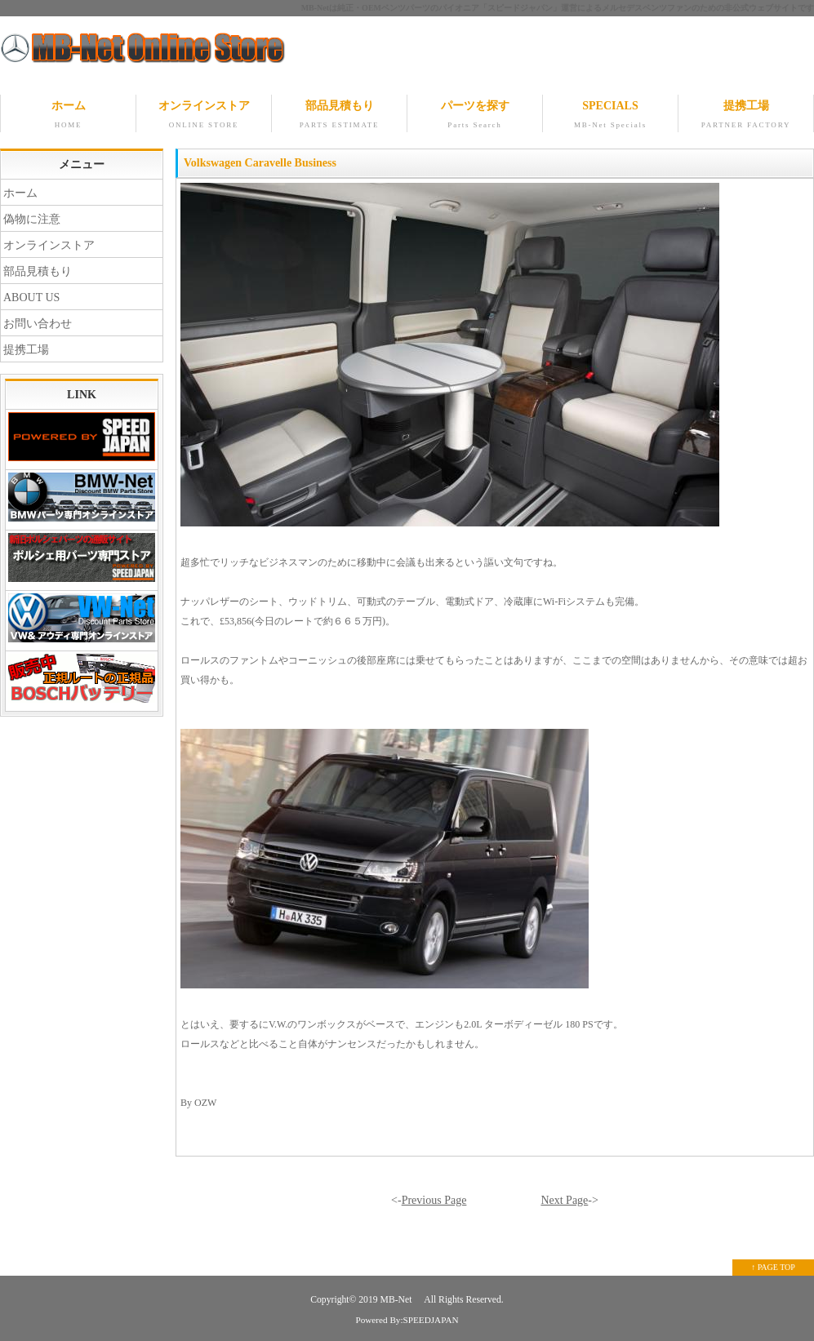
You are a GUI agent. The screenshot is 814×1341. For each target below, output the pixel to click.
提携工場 (745, 116)
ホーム (68, 116)
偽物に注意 (31, 219)
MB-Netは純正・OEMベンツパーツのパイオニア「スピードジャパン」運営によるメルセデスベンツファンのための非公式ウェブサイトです (557, 7)
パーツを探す (474, 116)
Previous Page (434, 1200)
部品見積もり (339, 116)
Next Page (564, 1200)
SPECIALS (610, 116)
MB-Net (397, 1299)
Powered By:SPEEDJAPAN (406, 1320)
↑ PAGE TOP (773, 1267)
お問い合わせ (37, 323)
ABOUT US (31, 297)
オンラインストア (203, 116)
